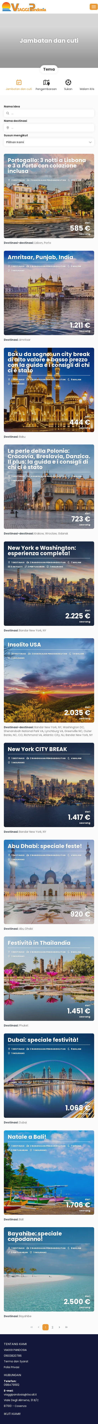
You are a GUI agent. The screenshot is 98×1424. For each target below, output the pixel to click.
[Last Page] (66, 1327)
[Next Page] (59, 1327)
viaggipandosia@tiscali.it (20, 1394)
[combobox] (49, 128)
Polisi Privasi (11, 1367)
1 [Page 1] (45, 1327)
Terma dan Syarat (16, 1361)
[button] (49, 142)
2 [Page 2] (52, 1327)
